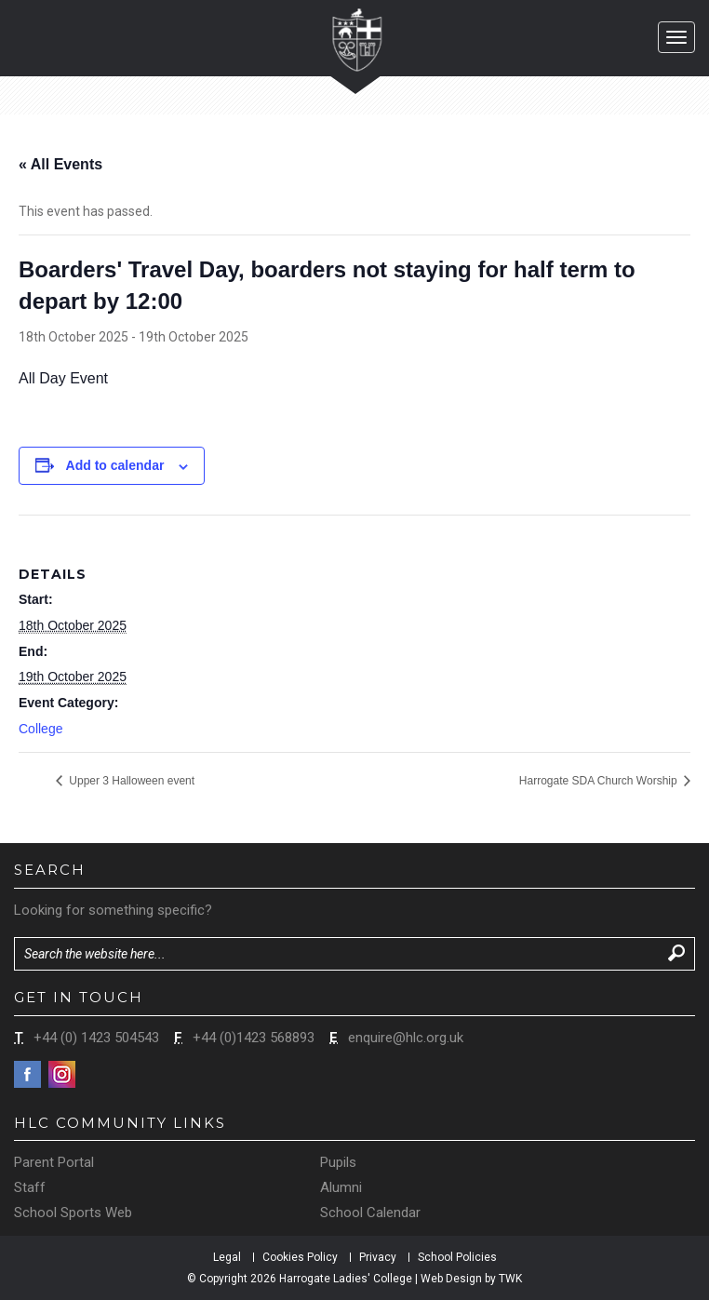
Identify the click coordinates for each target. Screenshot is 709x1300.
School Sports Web (73, 1212)
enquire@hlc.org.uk (405, 1037)
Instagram (61, 1074)
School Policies (457, 1257)
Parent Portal (54, 1162)
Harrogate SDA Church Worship (599, 780)
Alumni (341, 1187)
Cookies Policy (300, 1257)
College (40, 728)
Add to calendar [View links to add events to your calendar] (115, 465)
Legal (227, 1257)
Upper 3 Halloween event (130, 780)
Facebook (27, 1074)
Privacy (377, 1257)
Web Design (451, 1278)
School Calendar (370, 1212)
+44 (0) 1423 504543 (96, 1037)
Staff (30, 1187)
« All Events (60, 164)
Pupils (338, 1162)
